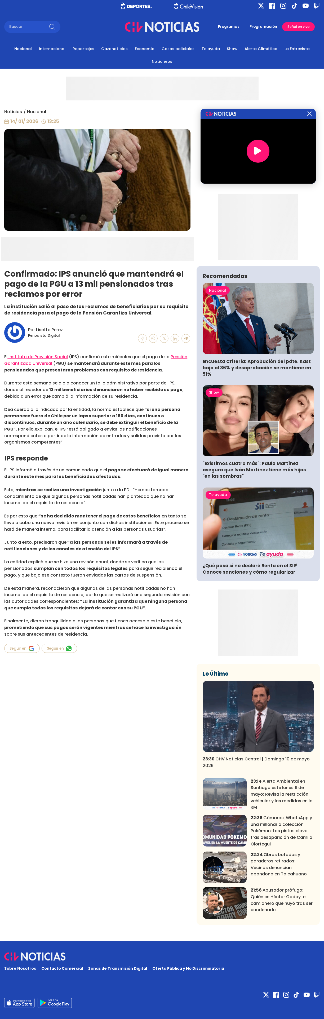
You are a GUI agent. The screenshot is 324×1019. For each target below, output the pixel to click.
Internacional (52, 48)
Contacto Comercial (62, 968)
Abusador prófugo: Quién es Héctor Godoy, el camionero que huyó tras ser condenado (282, 900)
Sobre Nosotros (20, 968)
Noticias (13, 112)
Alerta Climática (261, 48)
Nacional (23, 48)
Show (232, 48)
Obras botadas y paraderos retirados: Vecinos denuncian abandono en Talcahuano (279, 864)
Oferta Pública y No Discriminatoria (188, 968)
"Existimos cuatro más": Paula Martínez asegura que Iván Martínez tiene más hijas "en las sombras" (254, 469)
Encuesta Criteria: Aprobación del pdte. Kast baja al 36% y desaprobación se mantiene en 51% (257, 367)
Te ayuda (211, 48)
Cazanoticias (114, 48)
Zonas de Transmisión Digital (117, 968)
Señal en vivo (298, 26)
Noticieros (162, 61)
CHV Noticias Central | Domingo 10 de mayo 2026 (256, 762)
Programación (263, 26)
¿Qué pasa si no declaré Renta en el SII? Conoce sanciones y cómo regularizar (250, 568)
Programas (228, 26)
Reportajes (83, 48)
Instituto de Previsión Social (37, 357)
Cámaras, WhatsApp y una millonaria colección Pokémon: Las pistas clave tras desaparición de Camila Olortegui (281, 831)
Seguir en (22, 648)
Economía (144, 48)
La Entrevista (297, 48)
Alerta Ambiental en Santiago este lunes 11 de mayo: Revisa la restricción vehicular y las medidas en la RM (282, 794)
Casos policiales (178, 48)
